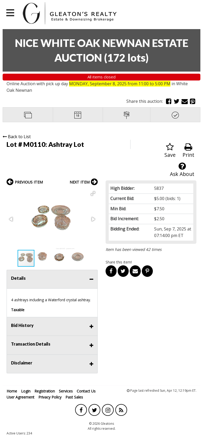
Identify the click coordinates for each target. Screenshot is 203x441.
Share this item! (119, 262)
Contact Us (86, 391)
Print (188, 150)
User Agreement (20, 397)
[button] (93, 193)
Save (170, 150)
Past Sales (74, 397)
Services (66, 391)
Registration (44, 391)
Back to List (17, 136)
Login (25, 391)
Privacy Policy (49, 397)
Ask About (182, 170)
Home (12, 391)
